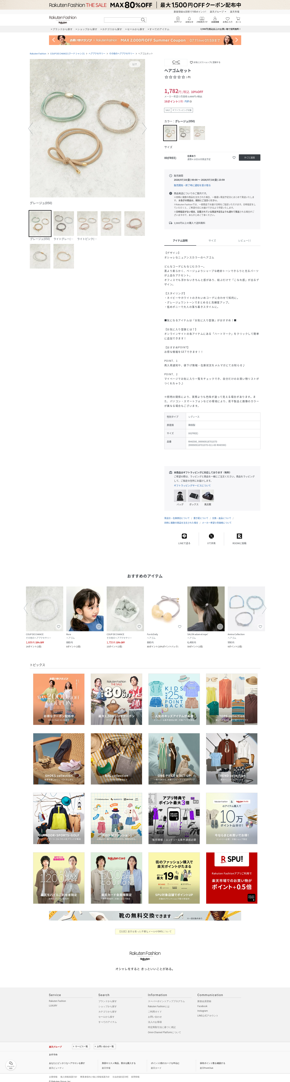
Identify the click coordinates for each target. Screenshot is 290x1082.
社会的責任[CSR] (120, 1073)
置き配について (201, 514)
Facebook (202, 1002)
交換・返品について (221, 514)
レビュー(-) (244, 240)
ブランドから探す (107, 997)
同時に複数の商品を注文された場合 (181, 519)
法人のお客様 (155, 1018)
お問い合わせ (155, 1013)
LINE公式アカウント (207, 1011)
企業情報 (53, 1073)
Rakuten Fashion (38, 53)
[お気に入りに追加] (234, 157)
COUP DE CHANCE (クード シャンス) (67, 53)
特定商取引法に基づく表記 (162, 1023)
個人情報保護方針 (68, 1073)
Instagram (202, 1007)
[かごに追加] (249, 157)
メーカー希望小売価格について (217, 519)
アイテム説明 (180, 240)
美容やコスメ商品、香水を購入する (119, 1059)
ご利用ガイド (155, 1007)
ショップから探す (107, 1002)
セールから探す (106, 1013)
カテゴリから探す (107, 1007)
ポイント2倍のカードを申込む (165, 1059)
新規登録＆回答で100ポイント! (190, 11)
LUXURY (53, 1001)
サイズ (212, 240)
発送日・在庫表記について (177, 514)
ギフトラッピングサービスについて (192, 485)
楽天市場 (234, 11)
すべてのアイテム (107, 1018)
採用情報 (135, 1073)
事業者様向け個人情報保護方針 (95, 1073)
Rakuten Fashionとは (159, 1002)
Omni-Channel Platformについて (164, 1028)
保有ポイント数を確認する (212, 1059)
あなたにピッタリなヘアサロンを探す (67, 1059)
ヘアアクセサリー (97, 53)
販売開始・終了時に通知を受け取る (192, 185)
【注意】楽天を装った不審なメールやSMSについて (145, 927)
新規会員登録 (204, 997)
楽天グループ (217, 11)
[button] (87, 128)
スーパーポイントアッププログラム (166, 997)
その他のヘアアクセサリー (121, 53)
